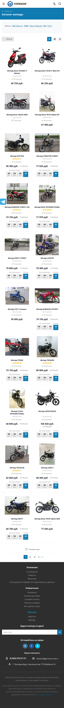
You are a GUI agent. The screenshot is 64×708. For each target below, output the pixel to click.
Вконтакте (25, 645)
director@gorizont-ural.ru (47, 658)
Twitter (37, 645)
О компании (32, 571)
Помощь (32, 612)
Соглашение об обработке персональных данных (32, 582)
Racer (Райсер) (36, 26)
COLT (49, 26)
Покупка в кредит (32, 602)
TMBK (26, 26)
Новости (32, 575)
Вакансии (32, 578)
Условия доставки (32, 596)
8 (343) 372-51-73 (18, 658)
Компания (32, 567)
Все (39, 557)
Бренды (32, 620)
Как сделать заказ (32, 606)
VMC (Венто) (17, 26)
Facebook (31, 645)
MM (44, 26)
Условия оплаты (32, 599)
